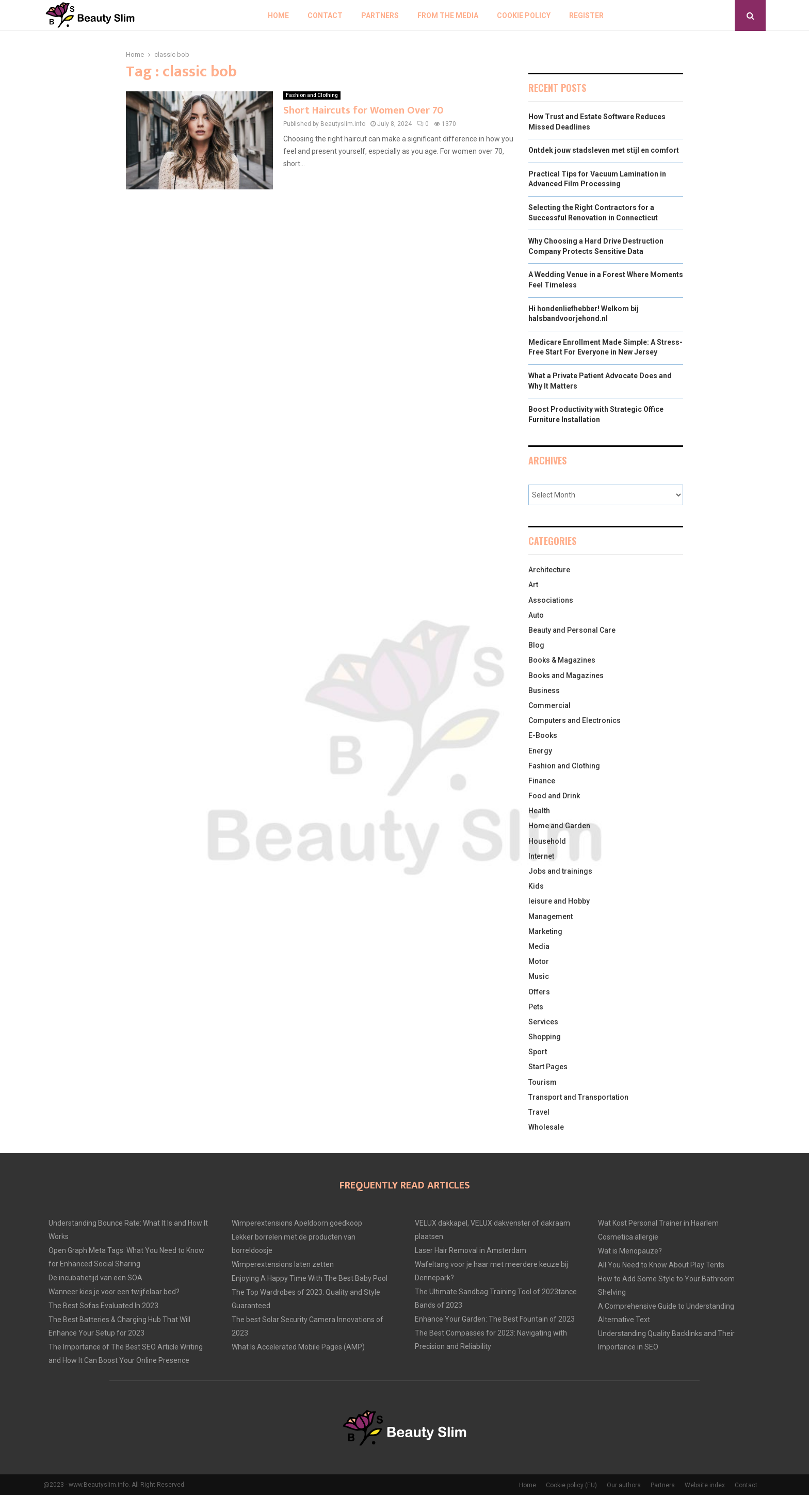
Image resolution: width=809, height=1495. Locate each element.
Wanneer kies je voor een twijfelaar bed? (114, 1292)
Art (533, 585)
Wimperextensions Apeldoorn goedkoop (297, 1223)
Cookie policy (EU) (571, 1485)
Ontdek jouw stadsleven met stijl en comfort (603, 150)
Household (547, 841)
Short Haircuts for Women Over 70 (363, 110)
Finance (541, 781)
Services (543, 1022)
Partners (380, 15)
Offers (539, 992)
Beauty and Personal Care (572, 630)
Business (544, 690)
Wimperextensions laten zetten (283, 1264)
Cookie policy (524, 15)
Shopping (544, 1037)
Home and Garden (559, 826)
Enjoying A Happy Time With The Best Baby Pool (309, 1278)
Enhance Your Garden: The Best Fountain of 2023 (495, 1319)
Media (538, 946)
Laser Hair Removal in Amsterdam (470, 1250)
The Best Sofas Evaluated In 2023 (103, 1305)
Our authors (624, 1485)
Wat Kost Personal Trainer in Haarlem (658, 1223)
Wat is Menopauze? (630, 1251)
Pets (535, 1007)
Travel (538, 1112)
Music (538, 976)
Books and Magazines (566, 675)
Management (550, 916)
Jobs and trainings (560, 871)
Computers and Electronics (574, 720)
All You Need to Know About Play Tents (661, 1265)
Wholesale (546, 1127)
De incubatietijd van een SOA (95, 1278)
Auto (536, 615)
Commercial (549, 705)
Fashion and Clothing (312, 95)
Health (539, 811)
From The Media (447, 15)
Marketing (545, 931)
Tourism (542, 1082)
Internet (541, 856)
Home (278, 15)
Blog (536, 645)
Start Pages (548, 1067)
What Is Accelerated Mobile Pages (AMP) (298, 1347)
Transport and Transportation (578, 1097)
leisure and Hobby (559, 901)
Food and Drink (554, 796)
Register (586, 15)
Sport (537, 1052)
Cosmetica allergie (628, 1237)
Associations (550, 600)
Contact (325, 15)
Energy (540, 751)
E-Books (542, 735)
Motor (538, 961)
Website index (705, 1485)
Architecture (549, 570)
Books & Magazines (561, 660)
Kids (536, 886)
